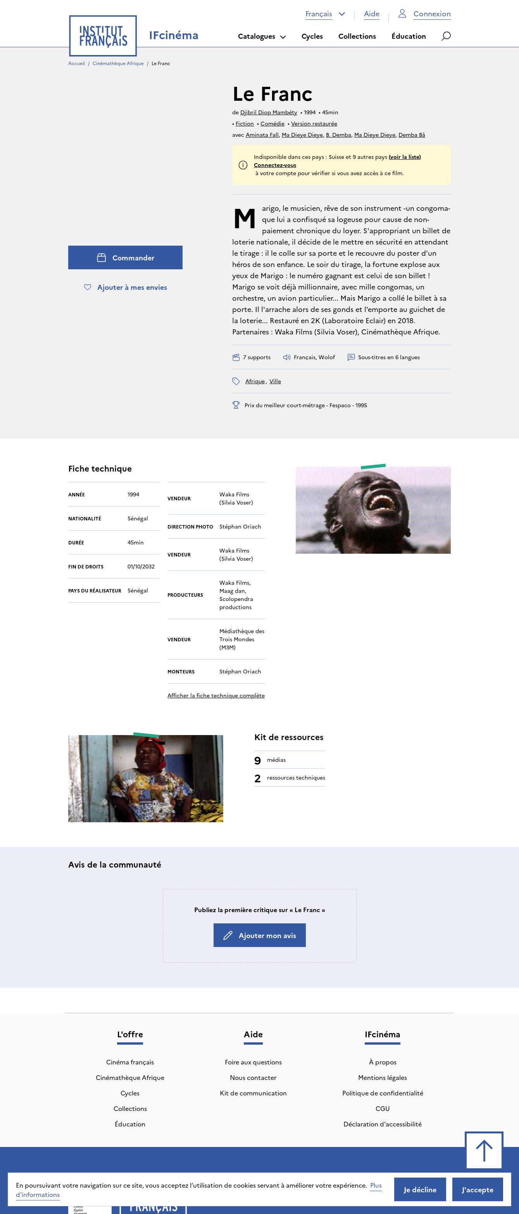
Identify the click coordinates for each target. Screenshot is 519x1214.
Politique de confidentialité (382, 1060)
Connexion (424, 13)
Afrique (255, 381)
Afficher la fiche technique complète (216, 663)
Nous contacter (253, 1045)
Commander (125, 257)
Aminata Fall (262, 134)
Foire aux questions (253, 1029)
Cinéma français (130, 1029)
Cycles (312, 36)
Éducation (408, 36)
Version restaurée (314, 123)
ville (275, 381)
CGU (383, 1076)
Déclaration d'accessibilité (382, 1091)
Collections (357, 36)
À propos (383, 1029)
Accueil (76, 63)
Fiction (245, 123)
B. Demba (338, 134)
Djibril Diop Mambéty (268, 112)
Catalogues (262, 36)
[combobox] (325, 13)
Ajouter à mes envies (125, 287)
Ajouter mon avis (259, 903)
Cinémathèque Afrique (118, 63)
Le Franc (161, 63)
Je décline (420, 1189)
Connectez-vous (275, 165)
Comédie (272, 123)
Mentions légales (382, 1045)
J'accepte (477, 1189)
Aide (371, 13)
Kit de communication (253, 1060)
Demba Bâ (411, 134)
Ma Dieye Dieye (302, 134)
